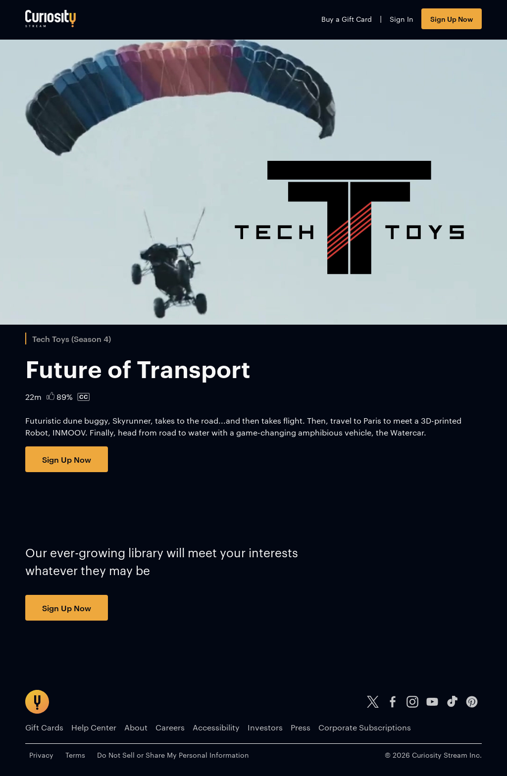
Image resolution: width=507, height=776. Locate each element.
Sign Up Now (451, 18)
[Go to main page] (50, 18)
